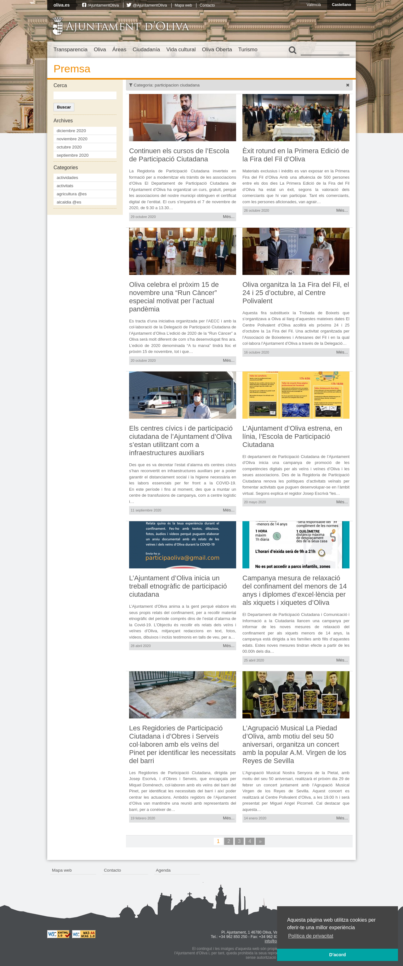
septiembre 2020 (72, 155)
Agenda (163, 870)
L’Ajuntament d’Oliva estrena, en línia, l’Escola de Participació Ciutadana (292, 436)
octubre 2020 (69, 147)
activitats (65, 185)
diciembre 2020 (71, 130)
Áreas (119, 50)
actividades (67, 177)
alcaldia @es (69, 202)
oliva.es (62, 5)
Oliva (100, 50)
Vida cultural (181, 50)
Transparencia (71, 50)
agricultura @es (72, 194)
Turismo (248, 50)
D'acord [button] (337, 954)
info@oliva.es (276, 941)
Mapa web (183, 5)
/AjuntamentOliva (103, 5)
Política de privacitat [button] (310, 936)
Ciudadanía (146, 50)
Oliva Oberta (217, 50)
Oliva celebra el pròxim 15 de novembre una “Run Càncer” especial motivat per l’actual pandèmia (174, 297)
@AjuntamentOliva (150, 5)
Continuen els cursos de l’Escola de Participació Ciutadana (179, 155)
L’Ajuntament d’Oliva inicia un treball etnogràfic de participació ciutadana (178, 586)
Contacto (207, 5)
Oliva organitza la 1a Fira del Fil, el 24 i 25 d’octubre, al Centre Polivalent (295, 293)
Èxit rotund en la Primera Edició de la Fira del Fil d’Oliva (295, 155)
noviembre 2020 (72, 139)
